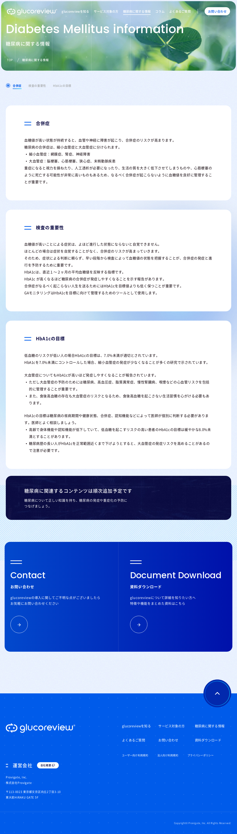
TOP (10, 60)
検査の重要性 (37, 86)
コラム (160, 11)
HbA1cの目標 (62, 86)
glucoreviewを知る (75, 11)
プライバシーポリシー (200, 755)
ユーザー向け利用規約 (135, 755)
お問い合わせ (168, 740)
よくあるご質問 (180, 11)
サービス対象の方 (106, 11)
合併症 (17, 86)
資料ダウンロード (208, 740)
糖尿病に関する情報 (137, 11)
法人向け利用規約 (167, 755)
